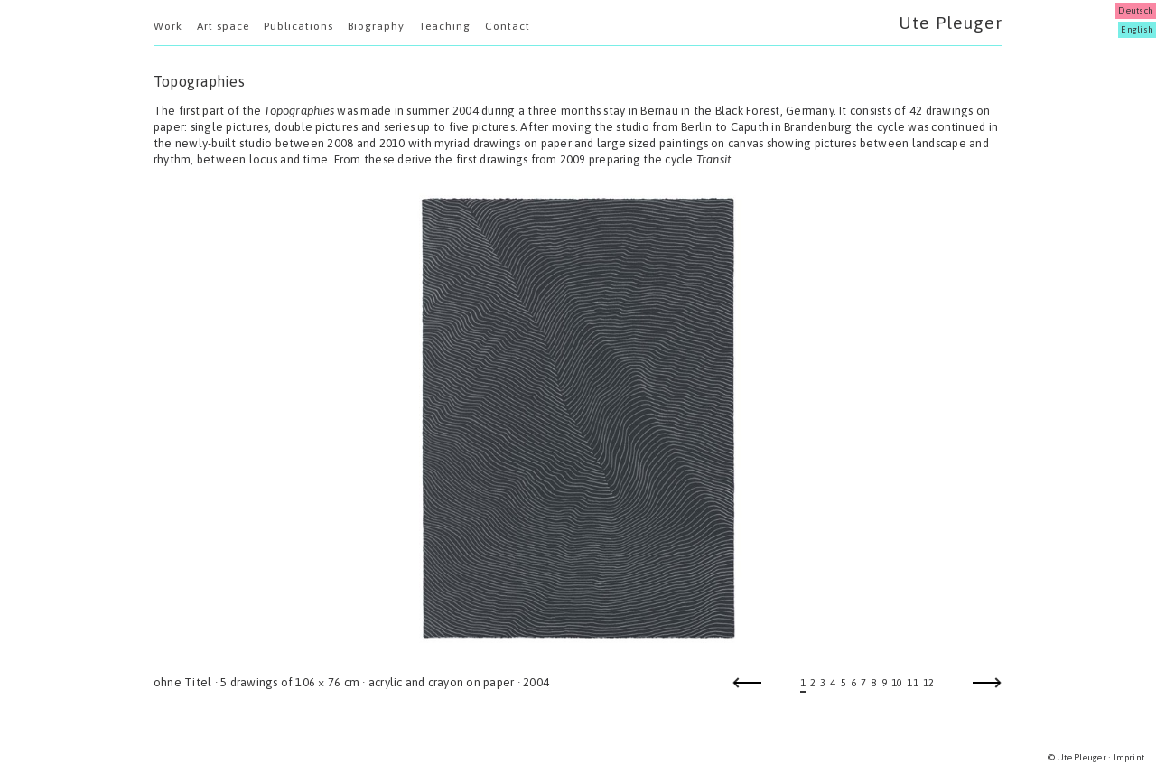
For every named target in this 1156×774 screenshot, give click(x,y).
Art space (223, 26)
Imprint (1129, 757)
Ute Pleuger (950, 23)
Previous (747, 688)
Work (168, 26)
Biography (376, 26)
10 (896, 682)
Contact (507, 26)
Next (987, 688)
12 (928, 682)
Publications (298, 26)
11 (912, 682)
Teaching (445, 26)
